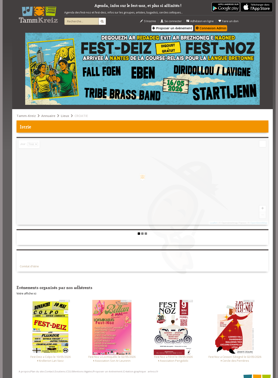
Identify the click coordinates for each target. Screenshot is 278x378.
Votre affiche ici (26, 293)
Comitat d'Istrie (29, 266)
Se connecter (171, 21)
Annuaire (48, 115)
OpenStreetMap (258, 223)
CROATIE (81, 115)
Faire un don (228, 21)
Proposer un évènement (172, 28)
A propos (24, 371)
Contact (49, 371)
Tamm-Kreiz (26, 115)
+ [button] (262, 208)
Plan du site (37, 371)
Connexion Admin (211, 28)
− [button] (262, 215)
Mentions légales (82, 371)
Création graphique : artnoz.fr (140, 371)
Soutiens (60, 371)
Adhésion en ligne (200, 21)
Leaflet (213, 223)
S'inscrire (148, 21)
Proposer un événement (107, 371)
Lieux (65, 115)
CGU (68, 371)
